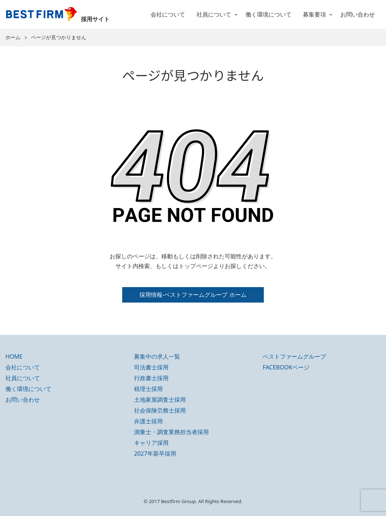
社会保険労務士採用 (160, 410)
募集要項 (314, 14)
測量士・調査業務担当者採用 (171, 432)
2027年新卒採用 (155, 453)
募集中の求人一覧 (157, 356)
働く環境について (268, 14)
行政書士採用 (151, 378)
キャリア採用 (151, 443)
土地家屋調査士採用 (160, 400)
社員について (214, 14)
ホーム (12, 37)
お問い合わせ (357, 14)
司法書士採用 (151, 367)
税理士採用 (148, 389)
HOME (14, 356)
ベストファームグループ (294, 356)
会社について (168, 14)
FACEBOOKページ (286, 367)
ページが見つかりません (58, 37)
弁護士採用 (148, 421)
